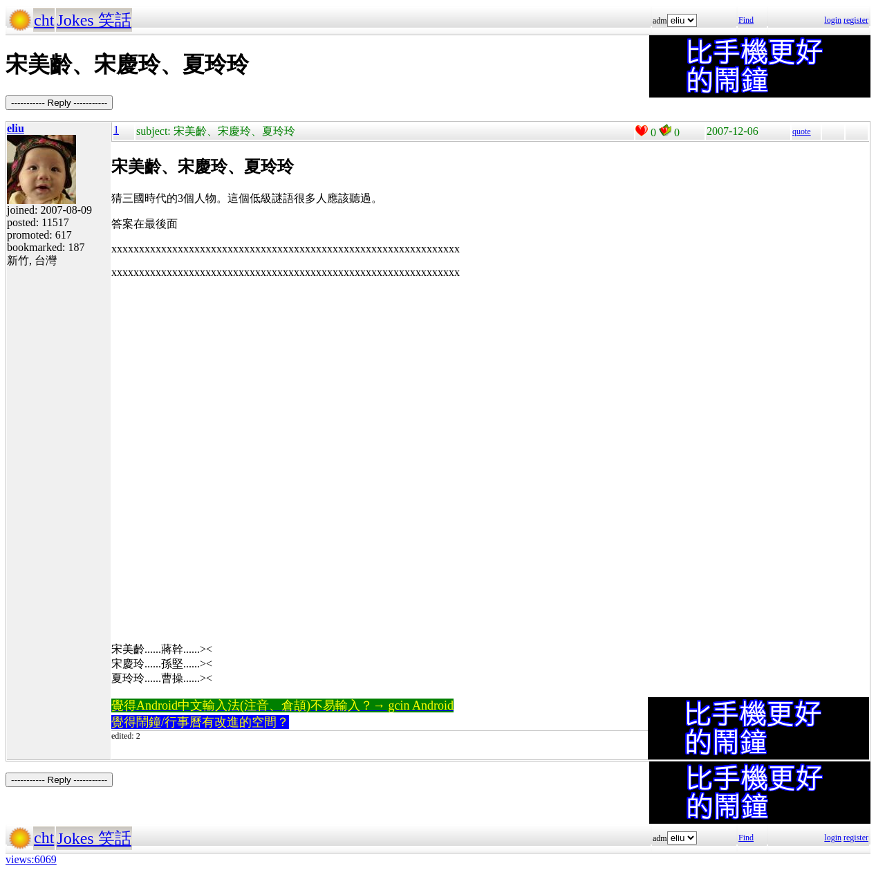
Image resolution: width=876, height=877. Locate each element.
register (856, 20)
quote (801, 131)
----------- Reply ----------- (59, 103)
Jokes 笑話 (94, 20)
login (832, 20)
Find (746, 20)
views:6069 (31, 859)
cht (44, 20)
